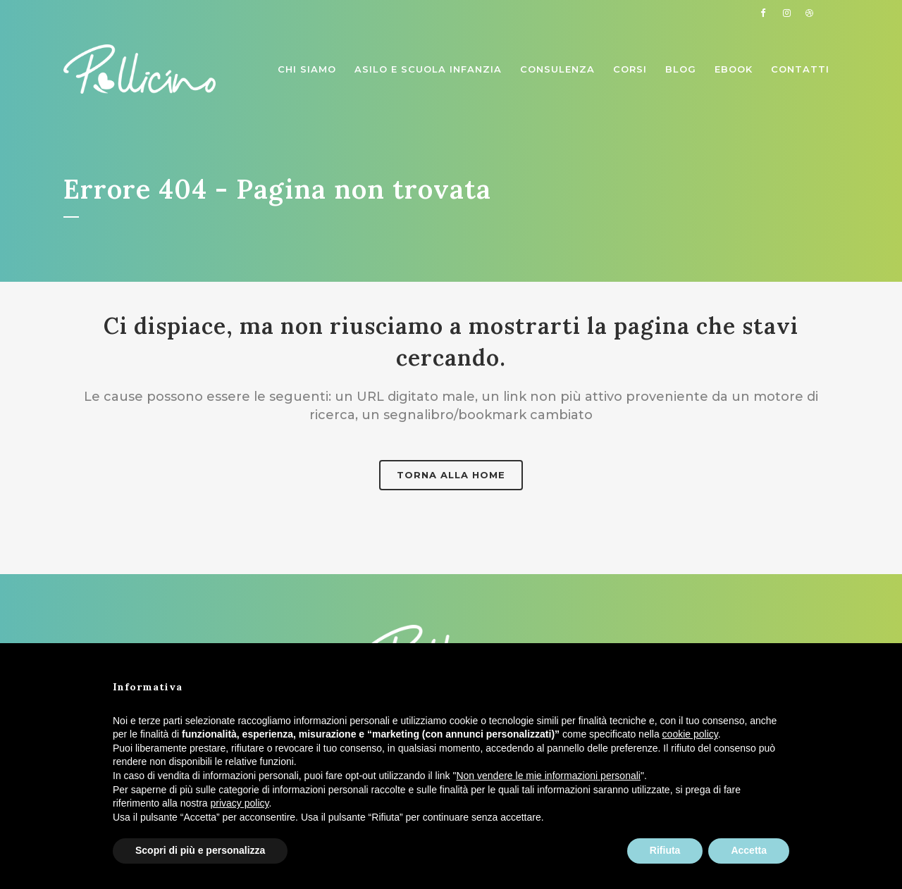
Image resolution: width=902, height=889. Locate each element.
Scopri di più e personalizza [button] (200, 850)
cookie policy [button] (690, 734)
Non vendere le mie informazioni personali (548, 775)
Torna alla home (451, 474)
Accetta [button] (749, 850)
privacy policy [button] (240, 803)
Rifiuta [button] (665, 850)
